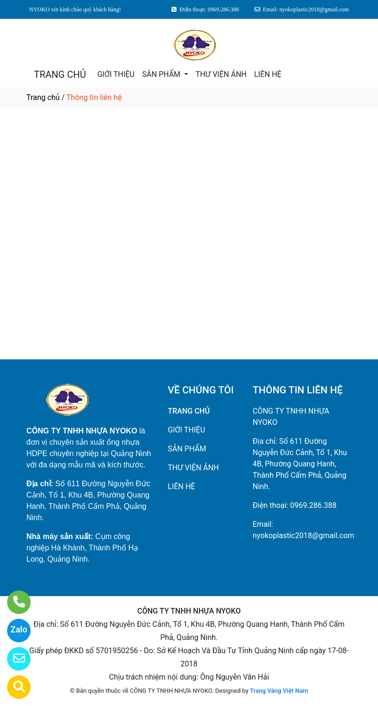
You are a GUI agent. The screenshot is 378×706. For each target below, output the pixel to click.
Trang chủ (43, 97)
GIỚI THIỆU (115, 74)
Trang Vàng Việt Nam (279, 690)
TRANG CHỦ (60, 74)
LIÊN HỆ (267, 74)
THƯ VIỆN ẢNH (221, 74)
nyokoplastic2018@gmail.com (303, 535)
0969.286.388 (313, 505)
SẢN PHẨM (162, 74)
